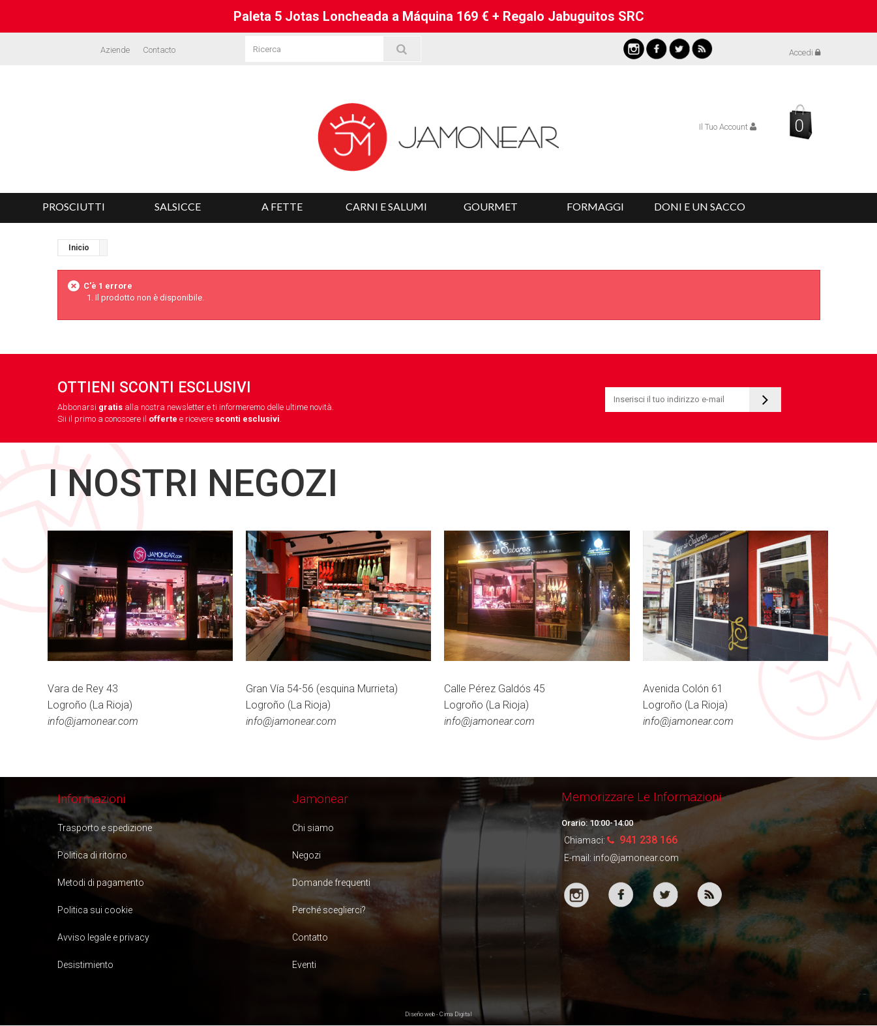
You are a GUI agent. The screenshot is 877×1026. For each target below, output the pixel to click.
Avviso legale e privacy (103, 937)
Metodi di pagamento (100, 882)
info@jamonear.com (636, 858)
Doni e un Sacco (699, 206)
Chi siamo (313, 828)
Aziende (115, 50)
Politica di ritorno (92, 855)
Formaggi (595, 206)
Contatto (310, 937)
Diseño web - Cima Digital (438, 1014)
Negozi (306, 855)
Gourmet (491, 206)
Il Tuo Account (727, 127)
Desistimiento (85, 965)
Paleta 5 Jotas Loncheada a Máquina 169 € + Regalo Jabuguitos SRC (438, 16)
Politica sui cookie (94, 910)
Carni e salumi (386, 206)
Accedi (804, 52)
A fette (282, 206)
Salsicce (178, 206)
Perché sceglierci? (329, 910)
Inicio (78, 247)
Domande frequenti (331, 882)
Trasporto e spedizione (104, 828)
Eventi (304, 965)
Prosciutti (73, 206)
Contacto (159, 50)
